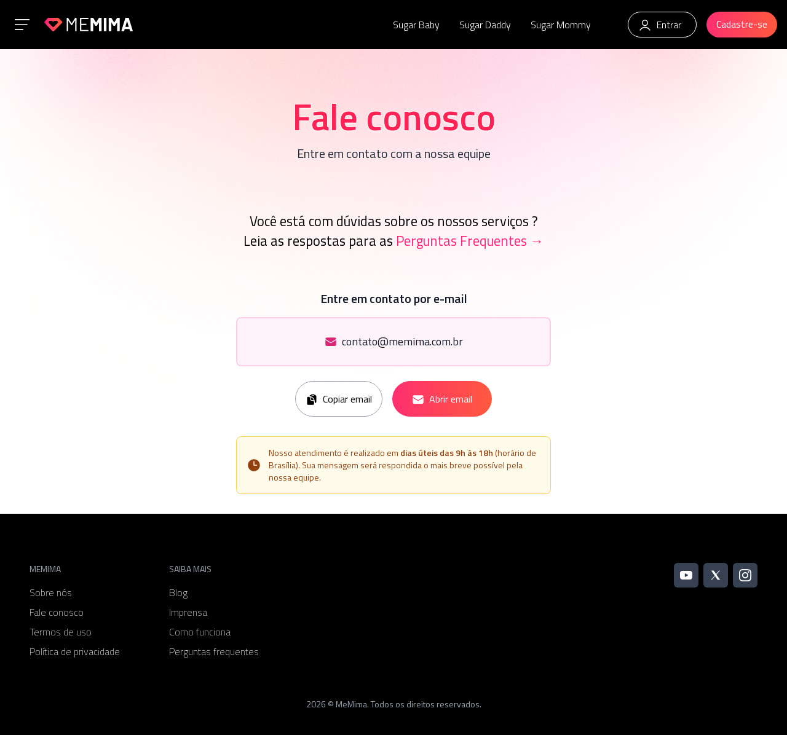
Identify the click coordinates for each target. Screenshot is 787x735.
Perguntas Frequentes (470, 240)
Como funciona (200, 631)
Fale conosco (57, 612)
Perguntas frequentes (214, 651)
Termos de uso (61, 631)
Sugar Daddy (485, 24)
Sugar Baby (416, 24)
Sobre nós (51, 592)
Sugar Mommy (561, 24)
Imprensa (188, 612)
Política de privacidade (75, 651)
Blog (178, 592)
